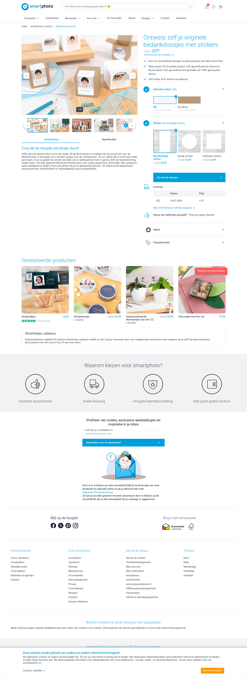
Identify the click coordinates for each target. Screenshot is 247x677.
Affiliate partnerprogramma (141, 588)
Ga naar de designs (167, 177)
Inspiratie (181, 18)
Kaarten (15, 579)
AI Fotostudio (114, 18)
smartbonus (132, 575)
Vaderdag (189, 570)
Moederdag (190, 566)
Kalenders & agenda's (22, 575)
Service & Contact (136, 557)
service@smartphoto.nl (138, 584)
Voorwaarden (75, 575)
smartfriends (133, 579)
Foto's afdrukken (20, 557)
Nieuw (131, 18)
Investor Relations (78, 601)
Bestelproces (75, 570)
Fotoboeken (52, 18)
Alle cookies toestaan (212, 670)
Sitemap (72, 566)
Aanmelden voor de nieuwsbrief (103, 442)
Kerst (186, 557)
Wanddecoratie (19, 566)
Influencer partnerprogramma (142, 597)
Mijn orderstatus (135, 570)
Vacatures (74, 562)
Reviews (72, 592)
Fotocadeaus (18, 570)
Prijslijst (72, 597)
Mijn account (133, 566)
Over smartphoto (79, 550)
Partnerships (133, 592)
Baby (186, 562)
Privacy (72, 584)
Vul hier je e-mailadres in (98, 430)
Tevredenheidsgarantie (138, 562)
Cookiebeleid (75, 588)
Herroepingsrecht (77, 579)
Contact (165, 18)
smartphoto (74, 557)
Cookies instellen (34, 670)
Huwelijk (188, 575)
